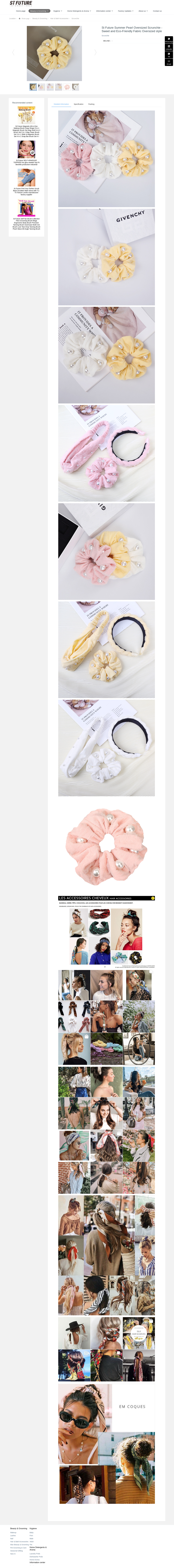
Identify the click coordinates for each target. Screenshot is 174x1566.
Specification (79, 104)
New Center (93, 1536)
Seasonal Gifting (16, 1551)
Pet (37, 1545)
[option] (54, 53)
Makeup (13, 1533)
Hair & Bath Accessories (59, 18)
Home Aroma (67, 1541)
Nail (11, 1539)
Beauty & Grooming (40, 18)
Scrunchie (75, 18)
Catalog (91, 1533)
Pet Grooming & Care (18, 1548)
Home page (20, 11)
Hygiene (40, 1529)
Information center (96, 1529)
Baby (38, 1533)
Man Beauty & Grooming (19, 1545)
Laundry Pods (67, 1535)
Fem (38, 1536)
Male (38, 1539)
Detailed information (61, 104)
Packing (92, 104)
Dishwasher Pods (69, 1538)
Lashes (13, 1536)
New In (13, 1554)
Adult (38, 1542)
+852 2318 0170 (132, 1535)
